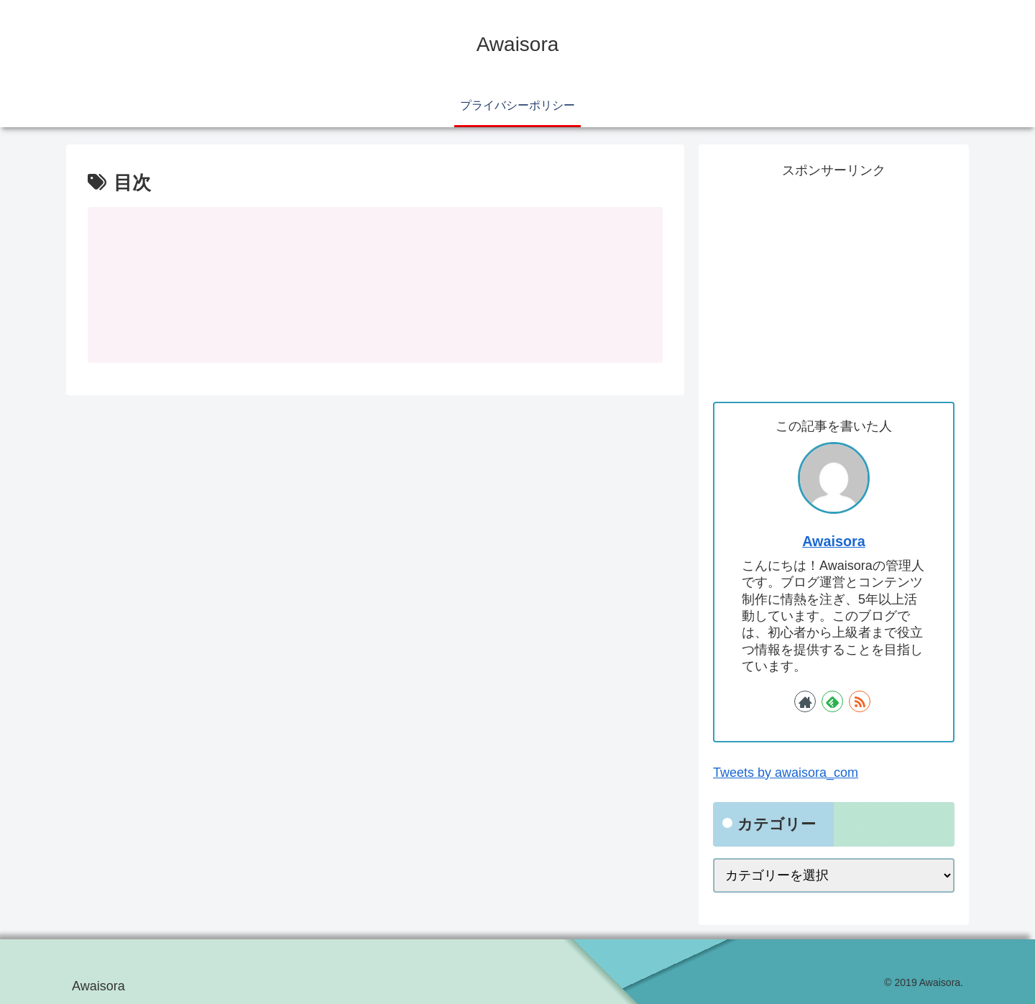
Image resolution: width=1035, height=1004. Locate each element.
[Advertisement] (833, 283)
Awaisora (833, 541)
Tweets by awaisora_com (785, 772)
